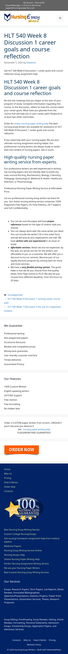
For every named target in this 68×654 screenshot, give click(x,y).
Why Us (8, 473)
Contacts (8, 491)
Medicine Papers (12, 546)
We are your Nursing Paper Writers (22, 567)
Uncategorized (15, 294)
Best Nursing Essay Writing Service (22, 529)
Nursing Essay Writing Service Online (23, 550)
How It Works (11, 482)
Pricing (7, 478)
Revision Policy (34, 644)
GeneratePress (54, 649)
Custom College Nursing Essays (20, 534)
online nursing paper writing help (31, 123)
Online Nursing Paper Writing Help (22, 559)
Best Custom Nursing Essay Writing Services (26, 572)
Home (7, 469)
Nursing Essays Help (14, 554)
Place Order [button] (40, 2)
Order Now (9, 486)
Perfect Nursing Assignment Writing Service (26, 563)
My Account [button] (28, 2)
